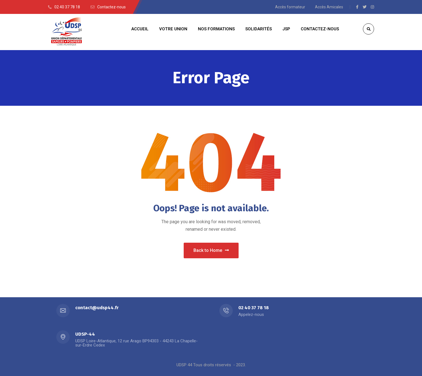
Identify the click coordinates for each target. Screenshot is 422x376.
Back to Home (211, 250)
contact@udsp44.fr (97, 307)
